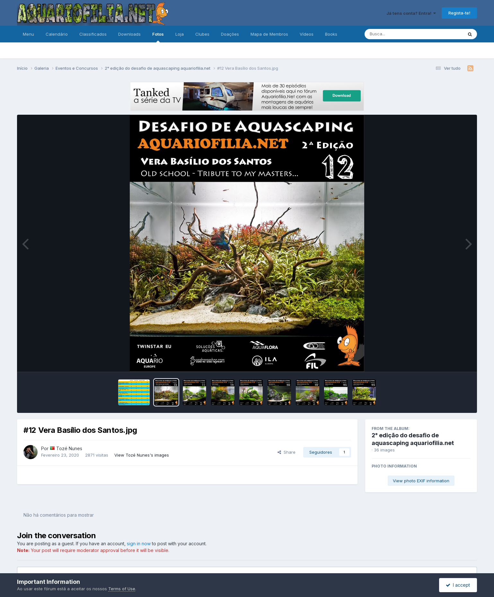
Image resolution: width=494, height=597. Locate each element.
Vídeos (306, 34)
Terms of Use (121, 588)
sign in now (139, 543)
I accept (458, 585)
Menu (28, 34)
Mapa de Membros (269, 34)
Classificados (93, 34)
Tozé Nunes (69, 448)
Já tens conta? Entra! (411, 13)
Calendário (57, 34)
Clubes (202, 34)
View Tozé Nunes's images (141, 455)
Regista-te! (459, 12)
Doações (230, 34)
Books (331, 34)
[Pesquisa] (396, 34)
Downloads (129, 34)
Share (287, 452)
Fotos (158, 36)
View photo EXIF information (421, 480)
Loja (179, 34)
